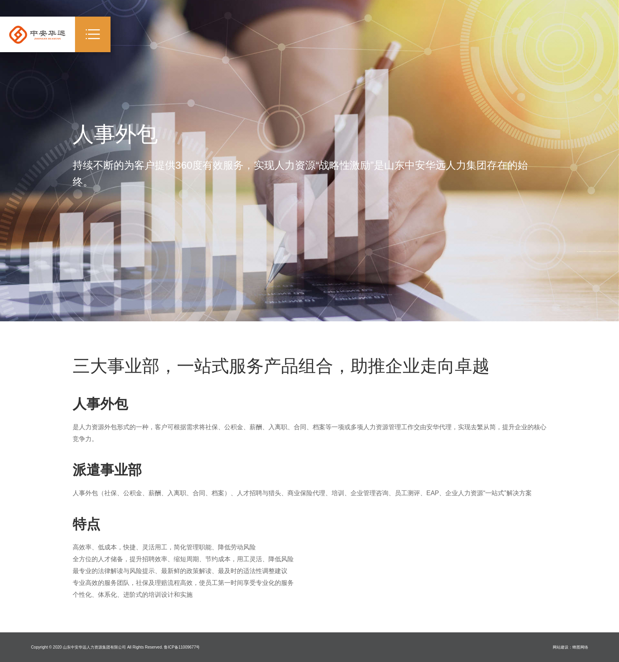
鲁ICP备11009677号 (182, 647)
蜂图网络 (580, 647)
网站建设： (562, 647)
